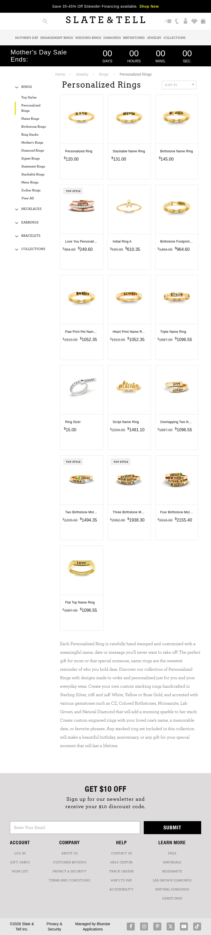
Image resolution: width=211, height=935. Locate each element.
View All (27, 198)
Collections (174, 37)
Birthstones (134, 37)
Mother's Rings (32, 142)
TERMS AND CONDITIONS (69, 880)
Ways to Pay (121, 880)
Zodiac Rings (31, 190)
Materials (172, 862)
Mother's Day (26, 37)
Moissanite (172, 871)
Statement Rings (33, 166)
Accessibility (121, 889)
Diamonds (112, 37)
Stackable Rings (33, 174)
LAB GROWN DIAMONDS (172, 880)
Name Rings (30, 118)
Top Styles (29, 97)
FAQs (172, 853)
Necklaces (31, 209)
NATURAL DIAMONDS (172, 889)
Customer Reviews (69, 862)
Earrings (30, 222)
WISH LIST (20, 871)
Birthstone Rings (33, 126)
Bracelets (30, 236)
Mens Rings (30, 182)
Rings (104, 74)
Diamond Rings (32, 150)
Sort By (179, 84)
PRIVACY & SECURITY (69, 871)
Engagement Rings (56, 37)
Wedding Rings (88, 37)
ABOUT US (69, 853)
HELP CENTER (121, 862)
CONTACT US (121, 853)
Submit (172, 827)
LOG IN (20, 853)
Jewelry (154, 37)
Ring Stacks (30, 134)
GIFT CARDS (20, 862)
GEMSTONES (172, 898)
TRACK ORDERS (121, 871)
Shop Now (149, 6)
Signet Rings (30, 158)
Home (60, 74)
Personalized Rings (30, 108)
